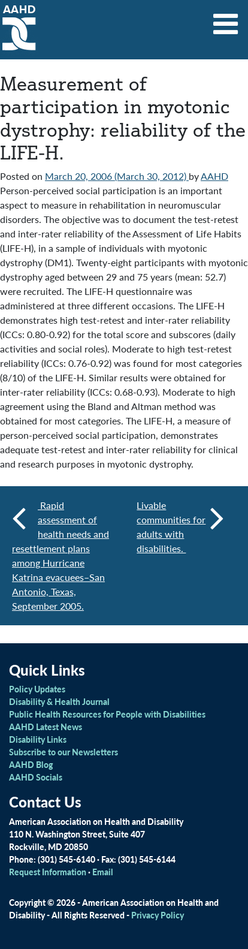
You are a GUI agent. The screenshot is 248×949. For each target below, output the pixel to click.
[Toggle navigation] (226, 20)
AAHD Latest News (45, 727)
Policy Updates (37, 689)
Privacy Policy (157, 915)
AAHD (214, 176)
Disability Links (37, 739)
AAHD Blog (31, 764)
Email (102, 872)
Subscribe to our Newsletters (63, 752)
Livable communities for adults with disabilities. (180, 526)
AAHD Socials (35, 777)
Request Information (47, 872)
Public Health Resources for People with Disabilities (107, 714)
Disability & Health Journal (59, 701)
